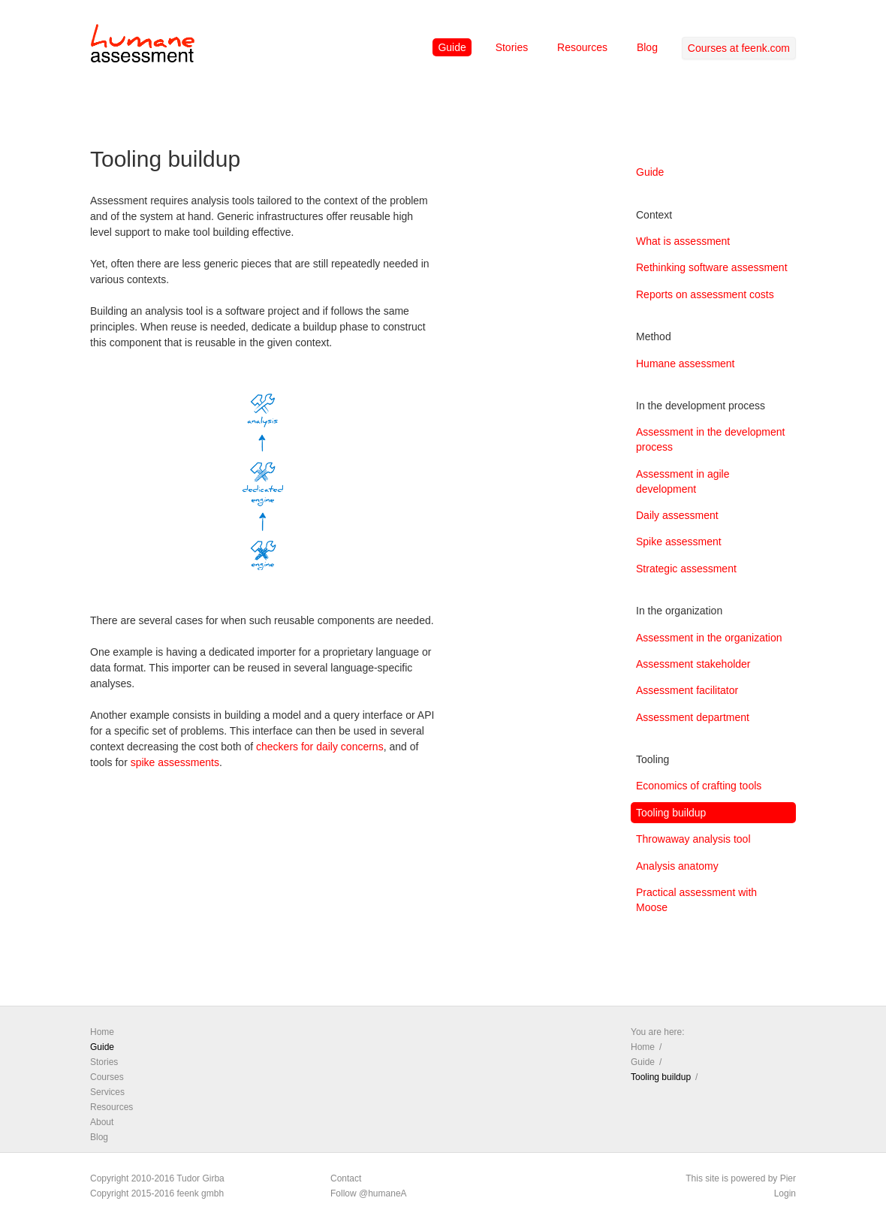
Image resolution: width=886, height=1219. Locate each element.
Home (102, 1032)
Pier (788, 1178)
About (101, 1122)
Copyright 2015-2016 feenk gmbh (157, 1193)
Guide (452, 47)
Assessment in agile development (683, 481)
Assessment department (692, 717)
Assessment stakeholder (693, 664)
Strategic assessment (686, 569)
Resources (582, 47)
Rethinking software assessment (712, 267)
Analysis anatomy (677, 866)
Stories (512, 47)
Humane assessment (685, 364)
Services (107, 1092)
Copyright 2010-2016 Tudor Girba (157, 1178)
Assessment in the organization (709, 638)
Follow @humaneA (368, 1193)
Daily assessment (677, 515)
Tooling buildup (671, 813)
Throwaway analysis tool (693, 839)
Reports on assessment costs (705, 294)
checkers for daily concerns (320, 747)
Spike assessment (679, 542)
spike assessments (175, 762)
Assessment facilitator (687, 690)
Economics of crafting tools (698, 786)
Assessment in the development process (710, 439)
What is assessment (683, 241)
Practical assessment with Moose (696, 899)
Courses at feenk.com (739, 48)
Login (785, 1193)
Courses (107, 1077)
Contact (345, 1178)
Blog (647, 47)
